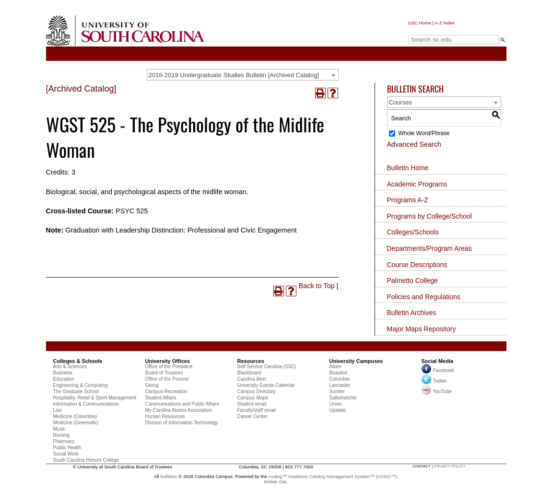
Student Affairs (160, 397)
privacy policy (450, 466)
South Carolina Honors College (86, 460)
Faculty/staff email (256, 410)
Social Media (438, 361)
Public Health (67, 447)
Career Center (252, 416)
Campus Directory (256, 391)
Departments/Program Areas (429, 248)
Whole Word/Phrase (424, 133)
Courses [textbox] (400, 102)
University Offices (167, 361)
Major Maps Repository (421, 329)
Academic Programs (417, 184)
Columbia (339, 379)
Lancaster (340, 385)
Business (63, 372)
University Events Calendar (266, 385)
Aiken (335, 366)
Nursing (61, 435)
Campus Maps (252, 397)
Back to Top (317, 286)
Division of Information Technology (181, 422)
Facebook (443, 370)
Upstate (337, 410)
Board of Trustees (164, 372)
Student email (252, 404)
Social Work (66, 453)
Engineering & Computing (80, 385)
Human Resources (165, 416)
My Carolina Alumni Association (178, 410)
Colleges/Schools (413, 232)
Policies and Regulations (423, 297)
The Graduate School (76, 391)
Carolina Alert (251, 379)
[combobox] (243, 75)
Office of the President (169, 366)
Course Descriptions (417, 264)
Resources (250, 361)
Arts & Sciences (70, 366)
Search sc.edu (432, 30)
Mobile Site (275, 481)
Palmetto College (412, 280)
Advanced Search (414, 144)
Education (63, 379)
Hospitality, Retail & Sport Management (95, 397)
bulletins (168, 476)
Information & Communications (86, 404)
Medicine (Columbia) (75, 416)
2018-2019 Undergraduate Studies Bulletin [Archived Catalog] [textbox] (234, 75)
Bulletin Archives (411, 312)
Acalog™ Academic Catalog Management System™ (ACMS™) (332, 476)
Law (57, 410)
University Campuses (356, 361)
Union (335, 404)
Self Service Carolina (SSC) (266, 366)
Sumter (337, 391)
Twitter (434, 381)
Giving (152, 385)
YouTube (437, 391)
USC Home (420, 22)
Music (59, 429)
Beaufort (338, 372)
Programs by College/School (429, 216)
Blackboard (249, 372)
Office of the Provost (166, 379)
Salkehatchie (343, 397)
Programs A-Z (407, 200)
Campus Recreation (166, 391)
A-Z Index (445, 22)
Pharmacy (64, 441)
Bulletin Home (408, 168)
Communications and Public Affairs (182, 404)
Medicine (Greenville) (75, 422)
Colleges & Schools (78, 361)
